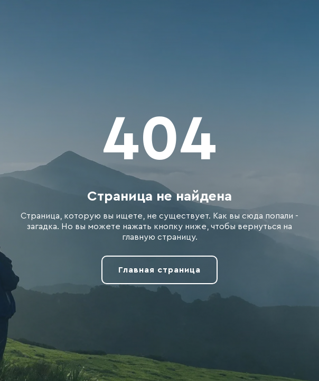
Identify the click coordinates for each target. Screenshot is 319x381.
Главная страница (159, 270)
